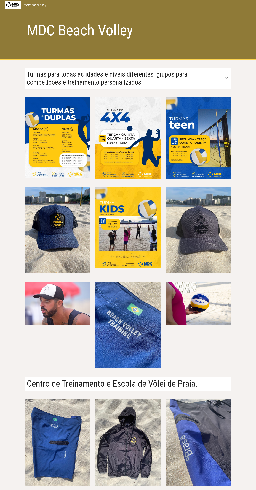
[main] (110, 30)
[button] (226, 78)
